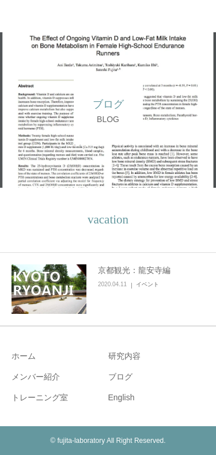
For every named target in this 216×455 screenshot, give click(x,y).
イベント (147, 284)
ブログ (120, 376)
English (121, 397)
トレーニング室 (40, 397)
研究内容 (124, 356)
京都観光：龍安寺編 (134, 270)
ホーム (24, 356)
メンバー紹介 (36, 376)
